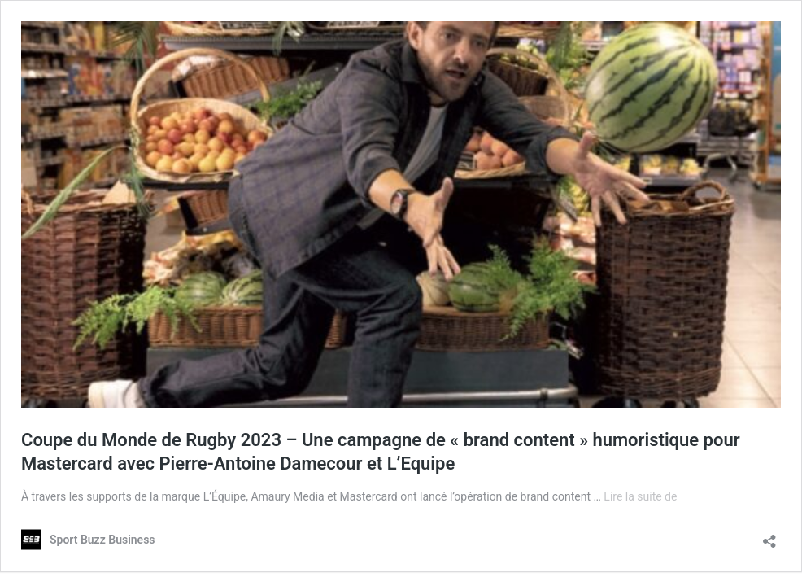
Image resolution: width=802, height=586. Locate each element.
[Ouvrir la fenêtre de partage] (769, 536)
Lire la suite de (640, 496)
